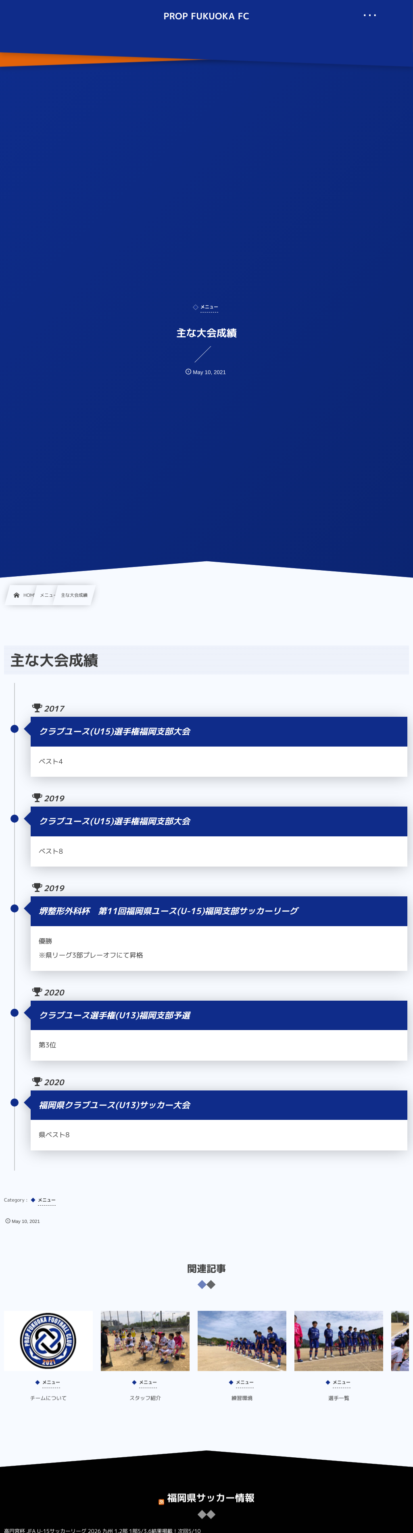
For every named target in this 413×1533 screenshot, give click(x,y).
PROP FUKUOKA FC (206, 16)
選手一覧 (338, 1404)
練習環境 (242, 1404)
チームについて (48, 1404)
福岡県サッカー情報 (210, 1492)
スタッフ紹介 (145, 1404)
